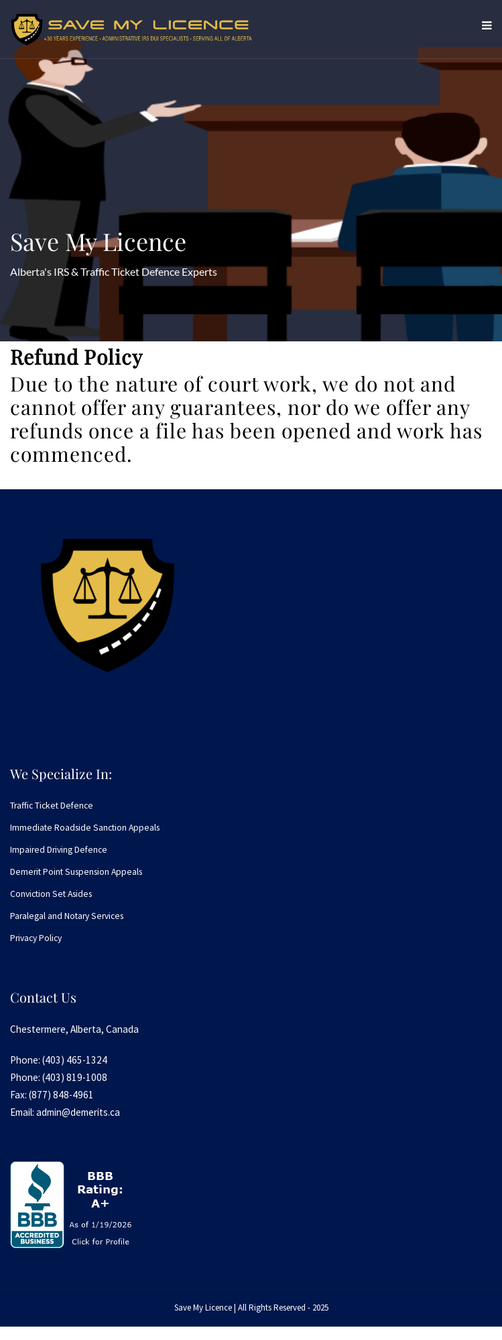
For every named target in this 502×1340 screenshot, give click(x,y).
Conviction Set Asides (51, 894)
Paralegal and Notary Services (66, 916)
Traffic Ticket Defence (51, 805)
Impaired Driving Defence (58, 849)
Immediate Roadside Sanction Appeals (85, 827)
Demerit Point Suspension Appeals (76, 871)
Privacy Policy (36, 938)
